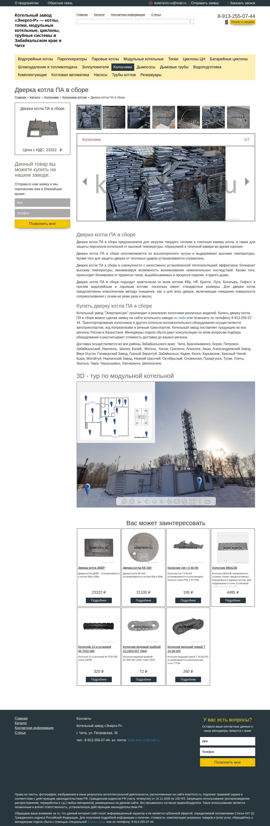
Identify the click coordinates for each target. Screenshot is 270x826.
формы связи (96, 821)
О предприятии (27, 3)
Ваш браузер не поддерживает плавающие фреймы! (166, 444)
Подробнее (99, 600)
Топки (173, 59)
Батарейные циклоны (229, 59)
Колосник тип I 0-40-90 (182, 567)
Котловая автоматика (70, 75)
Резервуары (151, 75)
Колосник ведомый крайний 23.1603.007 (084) (142, 649)
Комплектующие (32, 75)
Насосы (100, 75)
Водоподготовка (207, 67)
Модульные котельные (144, 59)
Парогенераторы (72, 59)
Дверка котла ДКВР (91, 567)
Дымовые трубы (174, 67)
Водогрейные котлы (35, 59)
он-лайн (180, 318)
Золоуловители (95, 67)
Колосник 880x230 (224, 567)
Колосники (122, 67)
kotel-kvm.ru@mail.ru (143, 740)
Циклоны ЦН (194, 59)
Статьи (156, 14)
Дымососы (146, 67)
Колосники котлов (74, 97)
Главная (82, 14)
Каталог (99, 14)
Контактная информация (128, 14)
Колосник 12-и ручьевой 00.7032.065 (94, 649)
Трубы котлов (124, 75)
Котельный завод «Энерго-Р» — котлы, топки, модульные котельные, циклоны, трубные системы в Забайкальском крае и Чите (38, 30)
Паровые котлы (105, 59)
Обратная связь (60, 3)
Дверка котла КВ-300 (137, 567)
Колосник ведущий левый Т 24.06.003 (186, 649)
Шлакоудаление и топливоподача (47, 67)
